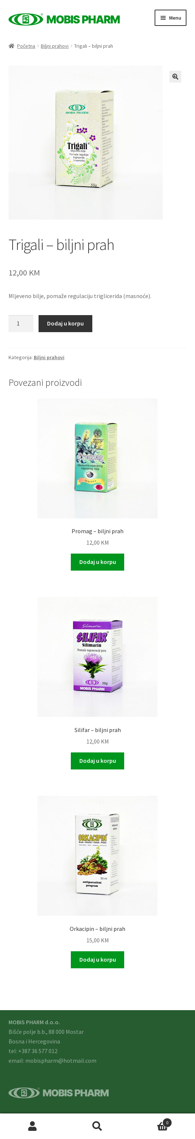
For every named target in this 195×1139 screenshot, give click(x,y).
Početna (26, 46)
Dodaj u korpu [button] (97, 561)
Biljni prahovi (55, 46)
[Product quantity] (21, 323)
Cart (151, 1121)
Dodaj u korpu (65, 323)
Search (97, 1126)
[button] (175, 77)
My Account (32, 1126)
